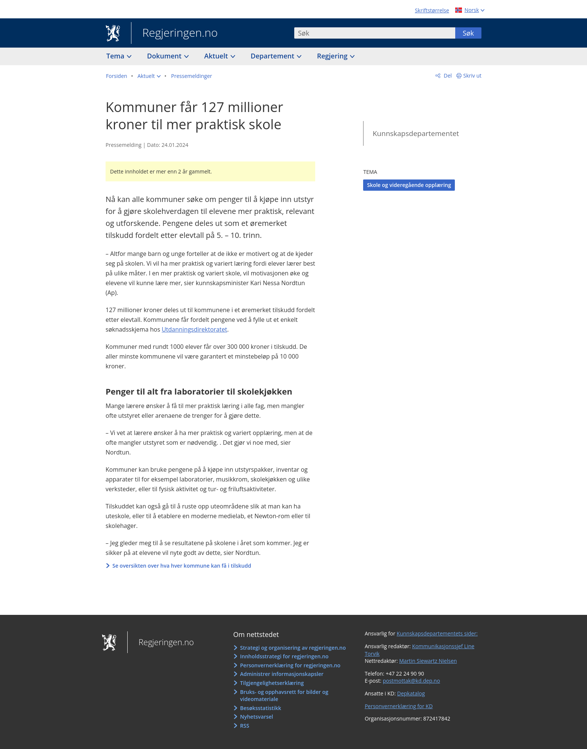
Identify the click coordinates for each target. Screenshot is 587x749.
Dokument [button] (165, 55)
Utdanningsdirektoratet (194, 329)
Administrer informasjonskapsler (281, 673)
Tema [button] (116, 55)
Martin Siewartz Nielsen (428, 660)
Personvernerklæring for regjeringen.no (290, 665)
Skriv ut (472, 75)
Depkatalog (411, 693)
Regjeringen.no (174, 33)
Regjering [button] (333, 55)
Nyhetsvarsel (256, 716)
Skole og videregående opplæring (409, 184)
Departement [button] (273, 55)
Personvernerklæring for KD (399, 706)
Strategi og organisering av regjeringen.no (293, 647)
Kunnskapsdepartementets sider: (437, 633)
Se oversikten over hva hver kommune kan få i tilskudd (182, 565)
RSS (244, 725)
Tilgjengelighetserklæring (272, 682)
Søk (468, 32)
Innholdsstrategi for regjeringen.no (284, 656)
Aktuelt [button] (217, 55)
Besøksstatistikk (260, 708)
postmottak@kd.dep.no (411, 680)
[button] (149, 76)
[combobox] (374, 33)
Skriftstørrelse (432, 10)
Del (447, 75)
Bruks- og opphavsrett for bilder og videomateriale (284, 695)
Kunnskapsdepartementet (415, 133)
